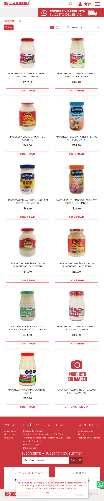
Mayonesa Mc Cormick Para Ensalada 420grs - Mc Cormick (27, 328)
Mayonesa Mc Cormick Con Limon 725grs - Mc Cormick (76, 75)
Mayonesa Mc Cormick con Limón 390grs (27, 391)
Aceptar (52, 491)
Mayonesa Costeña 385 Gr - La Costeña (27, 138)
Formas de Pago (31, 444)
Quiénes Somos (85, 431)
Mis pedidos (9, 434)
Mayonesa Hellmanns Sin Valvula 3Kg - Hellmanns (76, 391)
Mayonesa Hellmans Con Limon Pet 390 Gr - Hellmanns (27, 201)
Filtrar (8, 27)
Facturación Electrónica (89, 437)
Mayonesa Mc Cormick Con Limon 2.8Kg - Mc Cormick (27, 75)
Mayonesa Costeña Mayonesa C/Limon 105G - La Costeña (27, 265)
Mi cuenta (8, 437)
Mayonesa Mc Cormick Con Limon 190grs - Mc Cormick (76, 328)
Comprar (27, 90)
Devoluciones (29, 448)
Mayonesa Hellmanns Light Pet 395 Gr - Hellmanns (76, 138)
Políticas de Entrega (32, 431)
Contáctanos (10, 431)
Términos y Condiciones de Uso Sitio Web (43, 434)
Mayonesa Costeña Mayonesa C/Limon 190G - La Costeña (76, 265)
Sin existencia (76, 406)
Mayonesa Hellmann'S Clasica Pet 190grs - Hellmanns (76, 201)
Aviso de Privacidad (32, 441)
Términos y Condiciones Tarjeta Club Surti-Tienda (46, 437)
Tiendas (81, 434)
